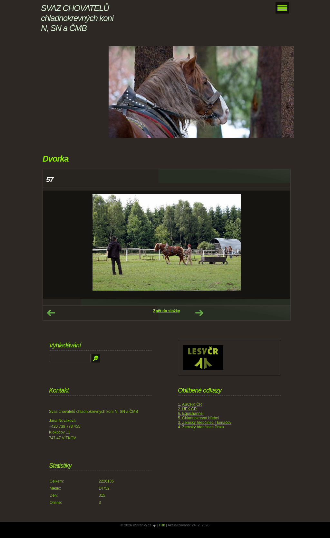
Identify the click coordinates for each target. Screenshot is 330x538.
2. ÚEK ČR (187, 409)
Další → (199, 313)
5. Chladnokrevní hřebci (198, 418)
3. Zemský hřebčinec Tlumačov (204, 422)
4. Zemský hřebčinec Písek (201, 427)
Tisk (162, 525)
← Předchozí (51, 313)
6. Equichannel (190, 413)
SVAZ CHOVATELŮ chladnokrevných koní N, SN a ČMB (77, 18)
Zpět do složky (166, 311)
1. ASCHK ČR (190, 404)
